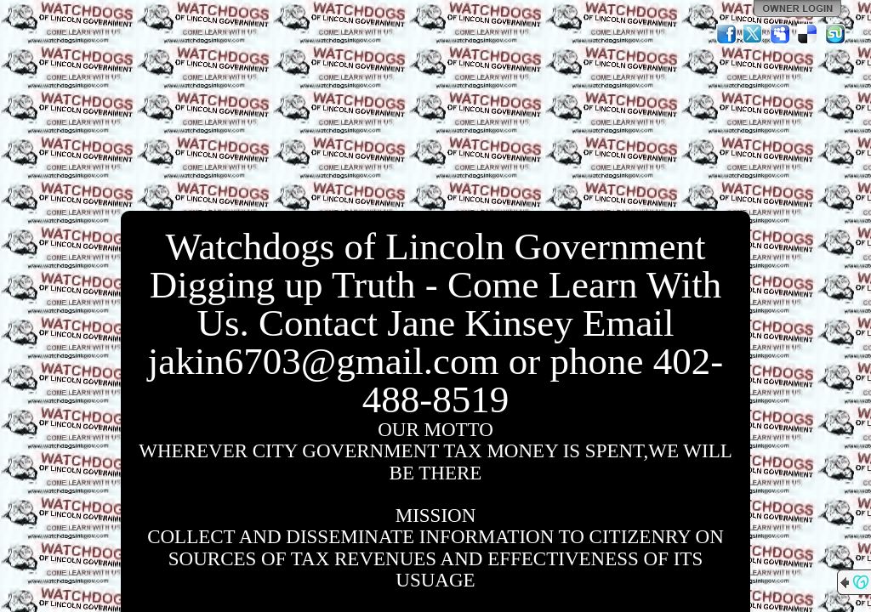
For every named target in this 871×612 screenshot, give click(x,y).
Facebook (726, 34)
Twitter (754, 34)
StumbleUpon (835, 34)
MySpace (781, 34)
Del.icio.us (808, 34)
